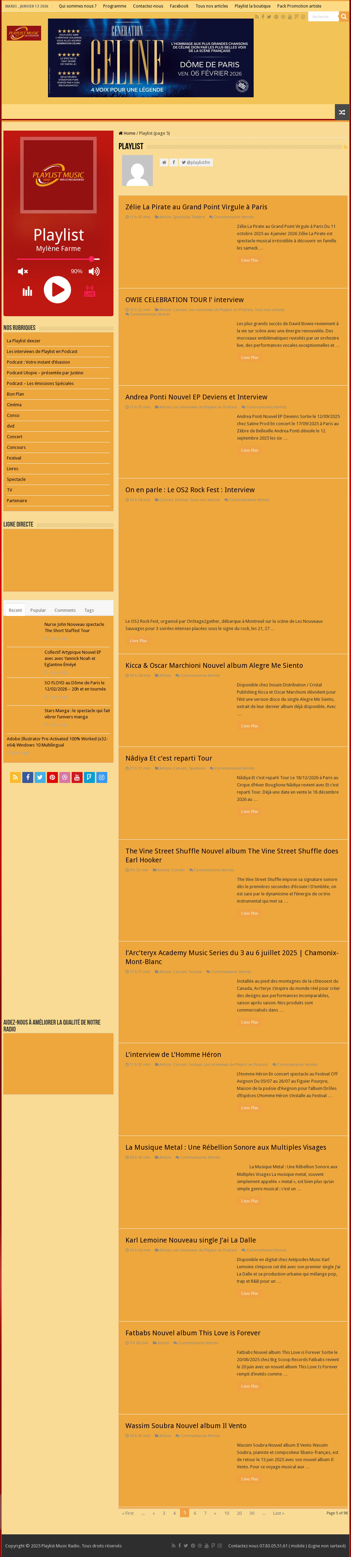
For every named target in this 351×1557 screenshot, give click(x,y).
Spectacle (181, 217)
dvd (10, 426)
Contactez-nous (148, 6)
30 (252, 1513)
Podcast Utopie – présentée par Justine (45, 372)
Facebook (179, 6)
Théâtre (198, 217)
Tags (89, 610)
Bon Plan (15, 394)
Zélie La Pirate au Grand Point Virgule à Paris (196, 207)
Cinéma (14, 404)
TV (9, 490)
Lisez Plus (249, 260)
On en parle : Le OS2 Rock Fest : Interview (190, 490)
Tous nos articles (211, 6)
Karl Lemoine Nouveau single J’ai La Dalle (190, 1240)
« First (128, 1513)
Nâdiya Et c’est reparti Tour (168, 758)
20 (239, 1513)
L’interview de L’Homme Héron (173, 1054)
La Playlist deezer (23, 340)
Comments (65, 610)
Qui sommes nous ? (77, 6)
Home (127, 133)
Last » (278, 1513)
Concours (16, 447)
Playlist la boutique (252, 6)
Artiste (165, 217)
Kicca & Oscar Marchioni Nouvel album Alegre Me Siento (214, 665)
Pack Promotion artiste (299, 6)
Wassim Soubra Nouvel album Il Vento (185, 1426)
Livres (12, 468)
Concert (180, 310)
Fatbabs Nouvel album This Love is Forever (193, 1333)
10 (226, 1513)
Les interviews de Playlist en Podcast (221, 310)
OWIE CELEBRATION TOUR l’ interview (184, 300)
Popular (38, 610)
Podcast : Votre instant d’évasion (38, 362)
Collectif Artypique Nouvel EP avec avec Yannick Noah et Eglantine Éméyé (73, 658)
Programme (114, 6)
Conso (13, 415)
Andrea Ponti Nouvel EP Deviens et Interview (196, 397)
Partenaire (17, 500)
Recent (15, 610)
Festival (181, 500)
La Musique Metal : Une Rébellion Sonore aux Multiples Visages (225, 1147)
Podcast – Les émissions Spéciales (40, 383)
